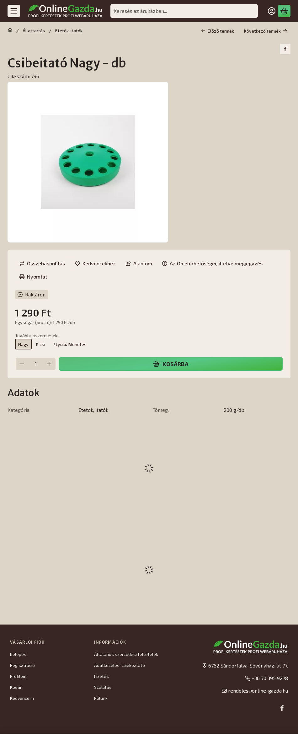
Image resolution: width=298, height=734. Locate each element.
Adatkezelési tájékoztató (119, 665)
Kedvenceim (22, 698)
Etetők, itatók (68, 30)
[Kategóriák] (14, 11)
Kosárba (170, 363)
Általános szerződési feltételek (126, 654)
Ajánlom (139, 263)
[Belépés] (271, 11)
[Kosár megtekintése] (284, 11)
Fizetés (101, 676)
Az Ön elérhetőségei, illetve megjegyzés (212, 263)
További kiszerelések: (36, 335)
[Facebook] (282, 708)
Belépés (18, 654)
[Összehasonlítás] (42, 263)
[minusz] (22, 364)
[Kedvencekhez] (95, 263)
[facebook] (285, 49)
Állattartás (34, 30)
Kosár (16, 687)
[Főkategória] (10, 31)
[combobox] (184, 11)
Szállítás (103, 687)
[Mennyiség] (36, 364)
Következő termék (265, 31)
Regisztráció (22, 665)
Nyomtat (33, 276)
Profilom (18, 676)
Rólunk (101, 698)
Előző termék (217, 31)
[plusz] (49, 364)
